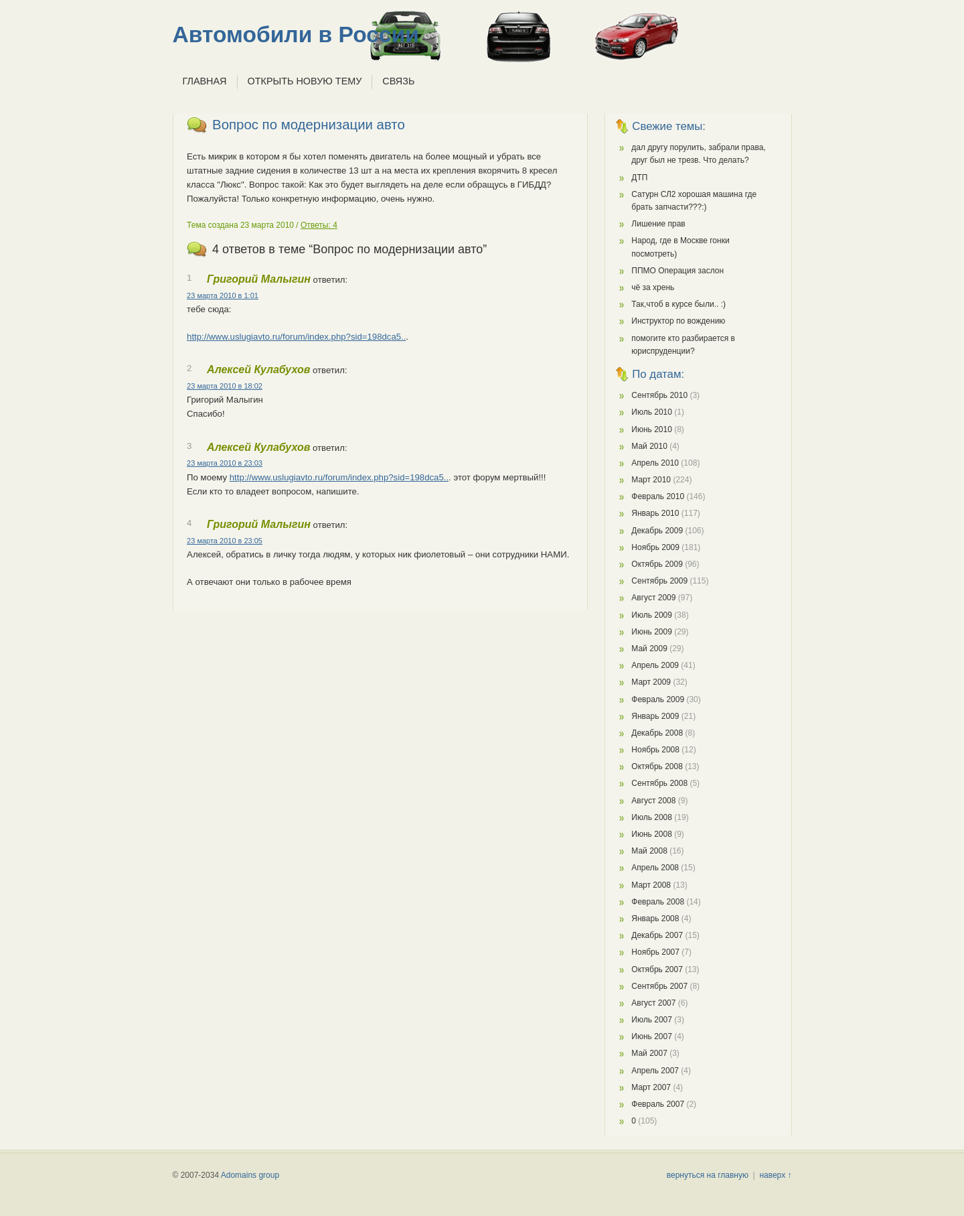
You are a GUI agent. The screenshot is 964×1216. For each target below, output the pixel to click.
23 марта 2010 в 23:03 (224, 463)
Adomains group (250, 1175)
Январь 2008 (655, 918)
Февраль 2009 (657, 699)
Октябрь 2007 (657, 969)
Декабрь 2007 (657, 935)
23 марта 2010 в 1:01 (222, 295)
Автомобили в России (296, 34)
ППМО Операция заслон (677, 270)
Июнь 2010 (651, 429)
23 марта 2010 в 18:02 (224, 386)
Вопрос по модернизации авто (308, 124)
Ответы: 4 (319, 225)
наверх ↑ (775, 1175)
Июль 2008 (651, 817)
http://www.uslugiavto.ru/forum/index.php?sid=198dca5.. (296, 337)
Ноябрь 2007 (655, 952)
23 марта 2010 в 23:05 (224, 541)
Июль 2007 (651, 1019)
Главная (205, 81)
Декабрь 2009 (657, 530)
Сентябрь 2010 (659, 395)
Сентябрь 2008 (659, 783)
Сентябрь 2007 (659, 986)
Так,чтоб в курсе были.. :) (678, 304)
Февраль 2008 (657, 901)
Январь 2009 (655, 716)
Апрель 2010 (655, 463)
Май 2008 (649, 851)
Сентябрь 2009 (659, 581)
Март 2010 (651, 479)
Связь (398, 81)
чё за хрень (652, 287)
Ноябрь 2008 (655, 749)
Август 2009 (653, 597)
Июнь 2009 (651, 631)
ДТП (639, 177)
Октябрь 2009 (657, 564)
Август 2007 (653, 1003)
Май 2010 (649, 446)
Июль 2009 (651, 615)
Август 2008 (653, 800)
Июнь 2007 (651, 1036)
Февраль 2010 (657, 496)
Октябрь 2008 (657, 766)
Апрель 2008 (655, 867)
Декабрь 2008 (657, 733)
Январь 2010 (655, 513)
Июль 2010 (651, 412)
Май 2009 (649, 648)
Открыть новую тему (305, 81)
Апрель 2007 (655, 1070)
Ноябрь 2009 (655, 547)
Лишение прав (658, 223)
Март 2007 (651, 1087)
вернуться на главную (707, 1175)
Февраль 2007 (657, 1104)
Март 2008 (651, 885)
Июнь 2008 (651, 834)
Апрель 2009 (655, 665)
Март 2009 (651, 682)
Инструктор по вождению (678, 321)
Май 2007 (649, 1053)
